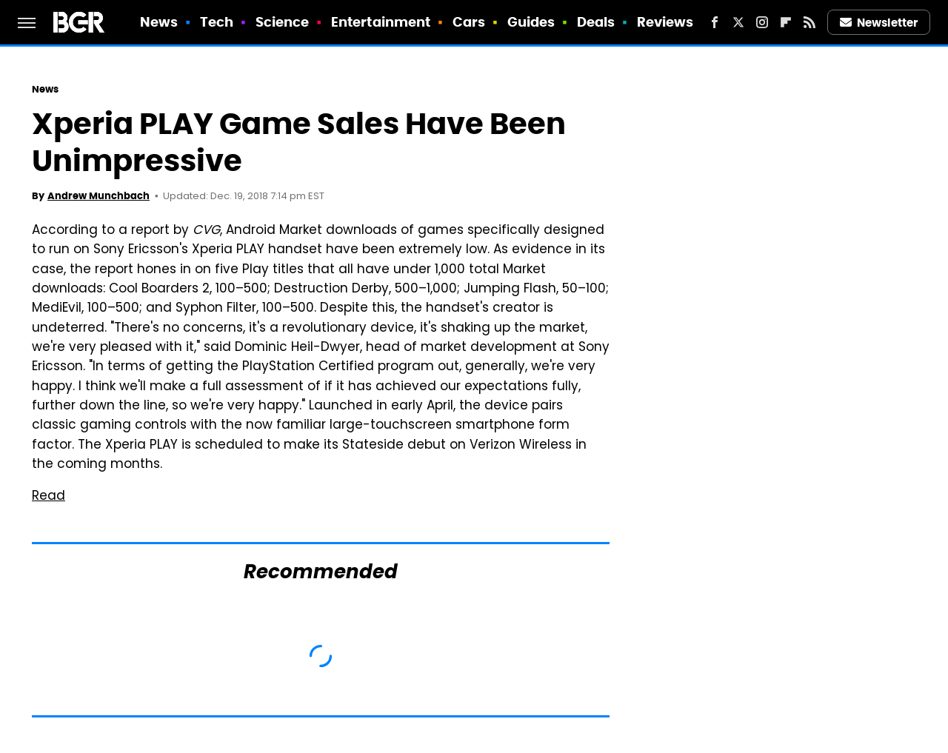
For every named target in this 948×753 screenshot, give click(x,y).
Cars (469, 21)
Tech (216, 21)
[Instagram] (762, 22)
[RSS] (809, 22)
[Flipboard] (786, 22)
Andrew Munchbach (98, 196)
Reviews (665, 21)
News (159, 21)
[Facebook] (715, 22)
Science (283, 21)
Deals (596, 21)
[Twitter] (738, 22)
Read (48, 496)
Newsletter (879, 23)
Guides (531, 21)
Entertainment (380, 21)
